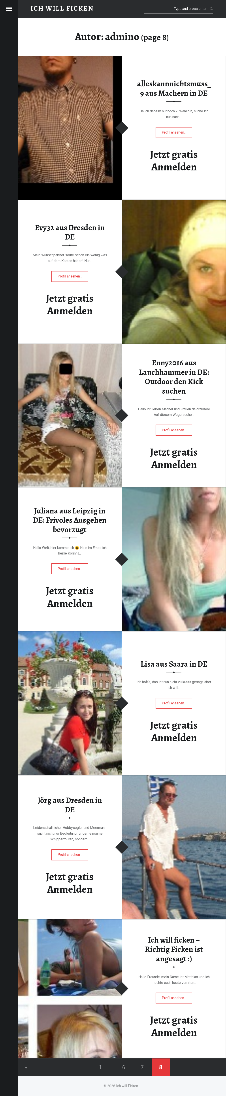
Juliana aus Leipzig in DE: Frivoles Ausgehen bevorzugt (70, 520)
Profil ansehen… (177, 133)
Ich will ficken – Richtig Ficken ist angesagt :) (174, 949)
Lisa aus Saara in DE (174, 664)
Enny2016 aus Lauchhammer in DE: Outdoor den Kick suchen (174, 376)
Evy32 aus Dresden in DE (70, 232)
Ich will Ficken (127, 1086)
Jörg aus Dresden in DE (70, 805)
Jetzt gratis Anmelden (174, 160)
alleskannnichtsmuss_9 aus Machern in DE (174, 88)
